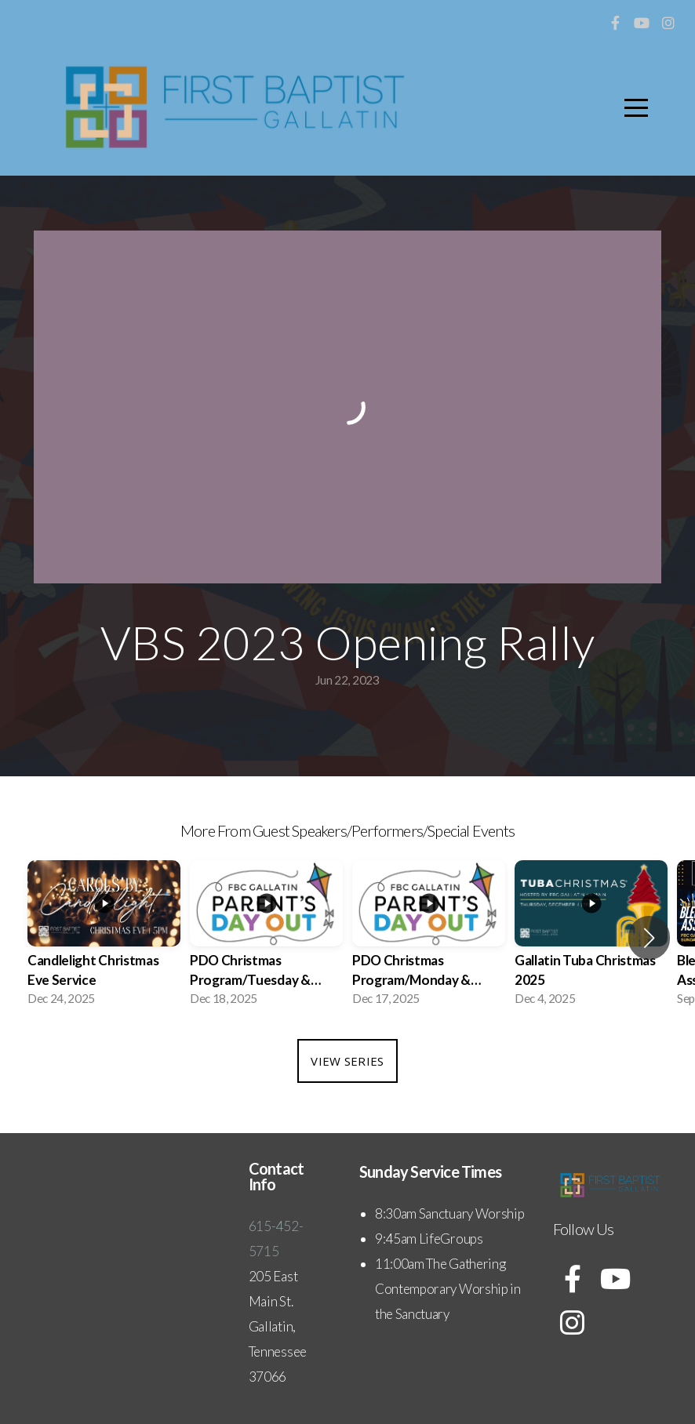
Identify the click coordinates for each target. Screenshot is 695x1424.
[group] (103, 937)
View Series (347, 1061)
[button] (649, 938)
